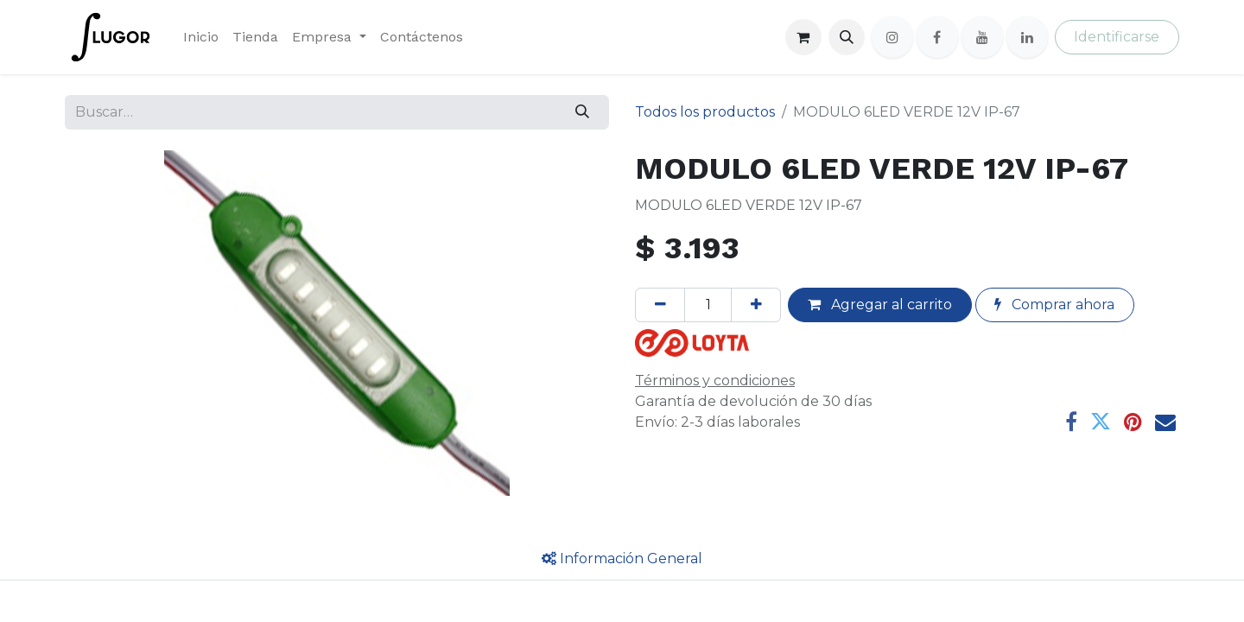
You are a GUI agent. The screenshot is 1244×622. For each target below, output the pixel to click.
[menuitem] (200, 37)
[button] (846, 37)
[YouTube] (982, 37)
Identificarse (1116, 37)
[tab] (622, 559)
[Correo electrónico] (1165, 421)
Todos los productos (705, 112)
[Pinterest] (1133, 421)
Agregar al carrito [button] (880, 304)
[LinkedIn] (1027, 37)
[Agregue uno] (756, 305)
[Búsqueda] (582, 112)
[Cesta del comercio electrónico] (803, 37)
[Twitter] (1100, 421)
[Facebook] (937, 37)
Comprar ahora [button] (1054, 304)
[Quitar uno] (660, 305)
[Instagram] (892, 37)
